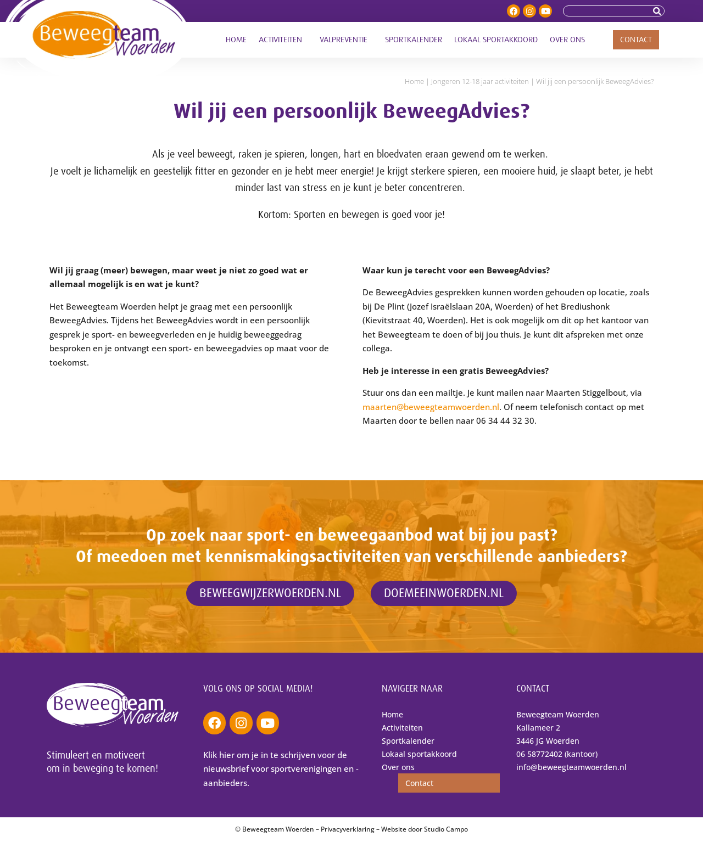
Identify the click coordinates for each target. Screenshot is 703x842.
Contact (636, 39)
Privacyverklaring (348, 829)
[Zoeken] (658, 11)
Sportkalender (413, 39)
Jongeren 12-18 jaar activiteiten (480, 81)
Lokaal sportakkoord (496, 39)
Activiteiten (283, 40)
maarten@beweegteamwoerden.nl (430, 406)
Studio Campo (446, 829)
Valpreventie (346, 40)
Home (236, 39)
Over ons (570, 40)
